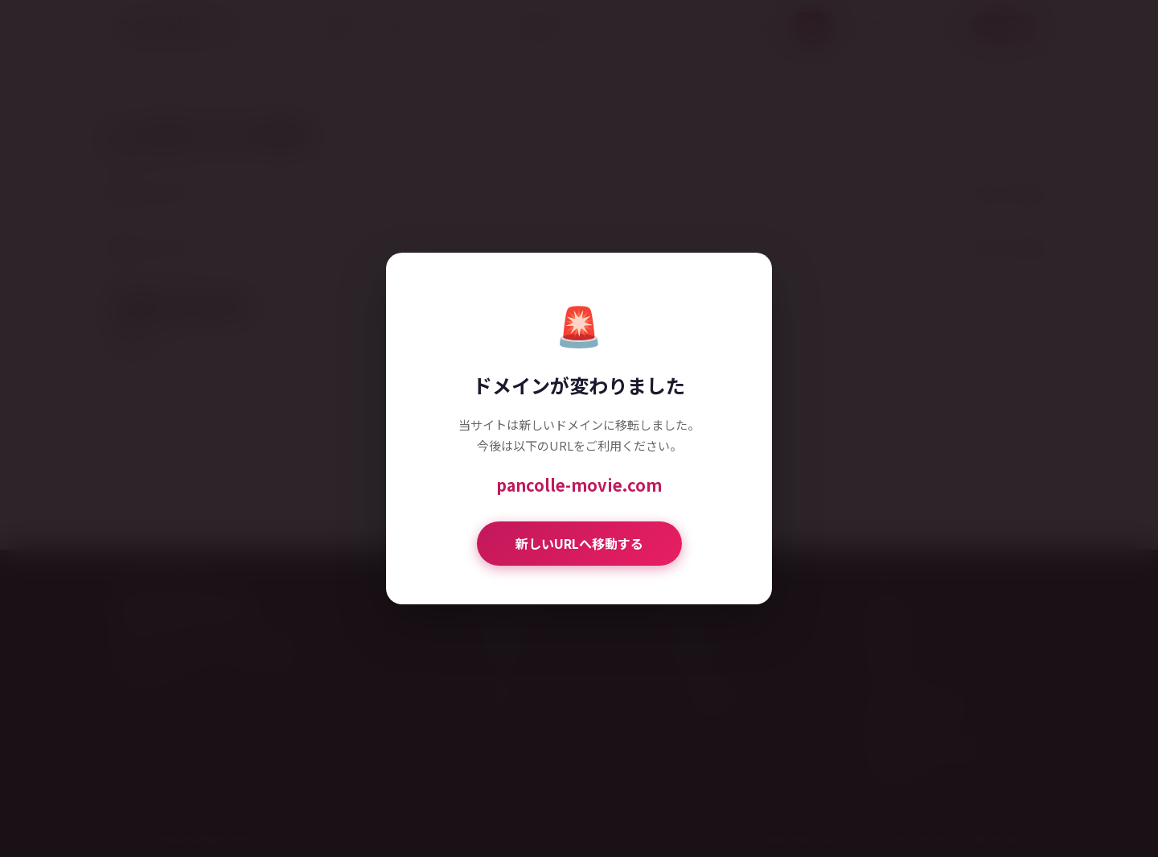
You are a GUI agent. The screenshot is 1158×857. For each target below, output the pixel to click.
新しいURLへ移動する (579, 543)
